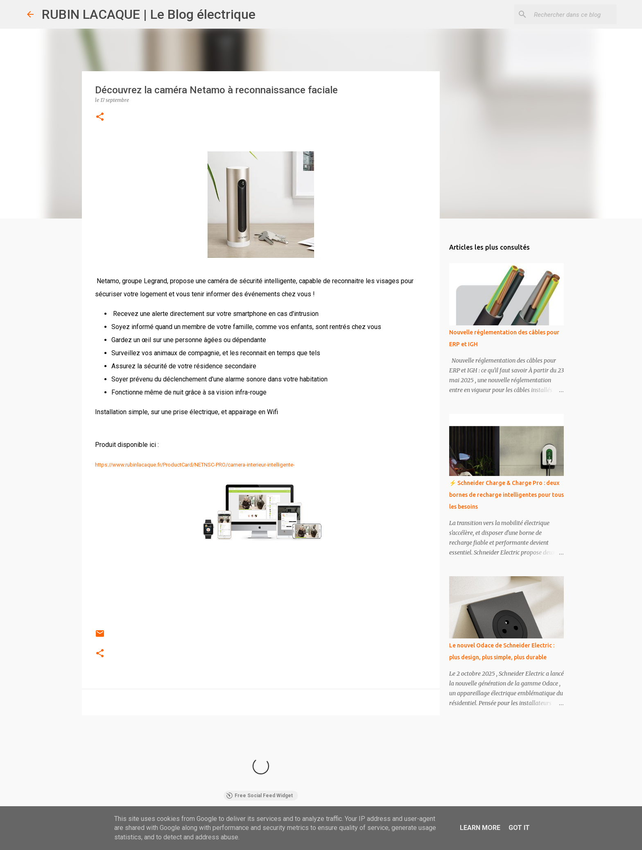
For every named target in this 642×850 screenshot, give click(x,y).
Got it (519, 828)
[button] (100, 117)
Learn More (480, 828)
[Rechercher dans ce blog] (574, 14)
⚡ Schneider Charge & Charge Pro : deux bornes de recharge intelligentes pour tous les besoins (506, 495)
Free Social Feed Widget (259, 795)
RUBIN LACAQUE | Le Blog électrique (148, 14)
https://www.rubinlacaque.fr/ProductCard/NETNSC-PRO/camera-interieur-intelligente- (195, 465)
